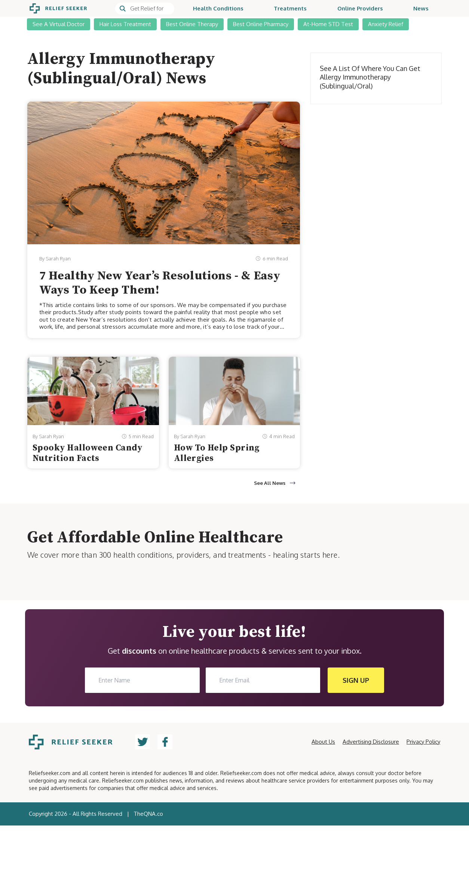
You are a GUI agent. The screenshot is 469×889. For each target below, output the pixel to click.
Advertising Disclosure (371, 741)
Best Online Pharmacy (260, 24)
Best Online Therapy (192, 24)
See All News (274, 483)
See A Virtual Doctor (59, 24)
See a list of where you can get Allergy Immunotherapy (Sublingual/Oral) (370, 77)
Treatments (290, 8)
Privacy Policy (423, 741)
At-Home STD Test (328, 24)
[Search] (144, 9)
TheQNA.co (148, 813)
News (421, 8)
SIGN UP (356, 680)
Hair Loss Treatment (125, 24)
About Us (323, 741)
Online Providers (360, 8)
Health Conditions (218, 8)
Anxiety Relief (385, 24)
